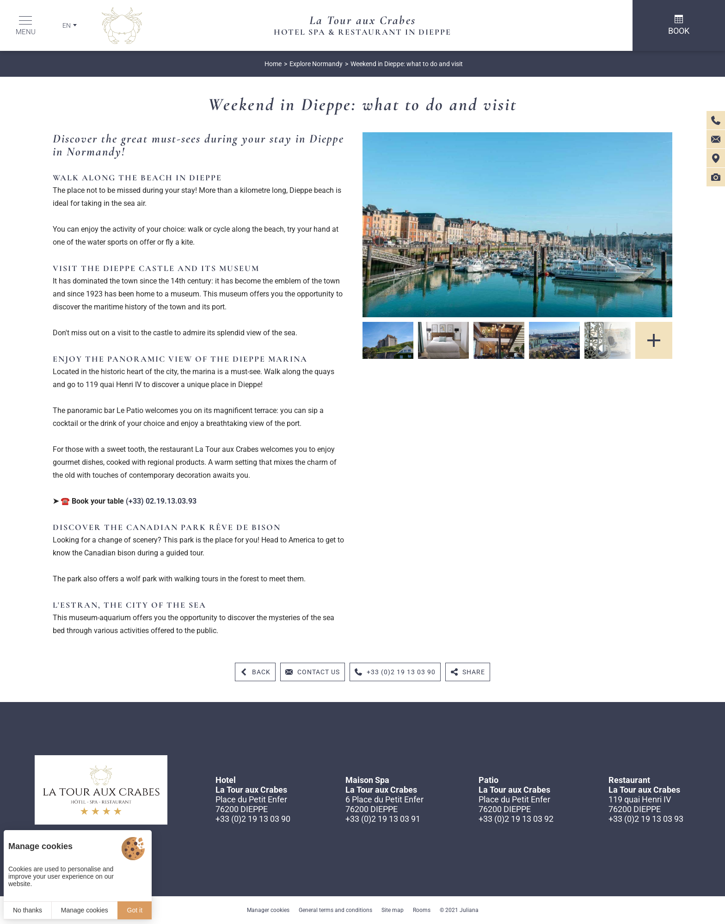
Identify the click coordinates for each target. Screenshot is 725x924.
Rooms (421, 910)
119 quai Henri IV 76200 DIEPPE (639, 804)
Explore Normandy (316, 64)
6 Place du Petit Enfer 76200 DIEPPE (384, 804)
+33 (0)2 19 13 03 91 (382, 819)
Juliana (469, 910)
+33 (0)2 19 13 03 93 (645, 819)
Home (273, 64)
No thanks (27, 910)
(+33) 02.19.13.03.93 (161, 501)
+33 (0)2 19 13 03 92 (516, 819)
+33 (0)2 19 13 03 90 (252, 819)
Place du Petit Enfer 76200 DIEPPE (251, 804)
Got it (134, 910)
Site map (392, 910)
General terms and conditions (335, 910)
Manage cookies (84, 910)
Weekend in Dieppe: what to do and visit (406, 64)
